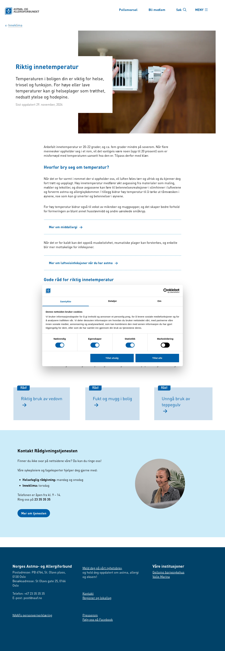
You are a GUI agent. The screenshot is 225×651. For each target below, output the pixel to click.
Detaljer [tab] (112, 301)
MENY (199, 10)
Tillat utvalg (111, 358)
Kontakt (88, 593)
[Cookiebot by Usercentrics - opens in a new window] (165, 290)
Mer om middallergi (66, 227)
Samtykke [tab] (65, 301)
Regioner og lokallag (96, 598)
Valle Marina (161, 577)
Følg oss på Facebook (97, 620)
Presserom (90, 615)
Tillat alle (157, 358)
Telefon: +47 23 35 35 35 (28, 593)
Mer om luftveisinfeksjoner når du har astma (83, 263)
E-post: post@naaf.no (27, 598)
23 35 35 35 (42, 499)
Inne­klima (15, 25)
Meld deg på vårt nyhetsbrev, (102, 568)
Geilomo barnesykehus (168, 572)
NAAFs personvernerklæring (32, 615)
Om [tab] (159, 301)
